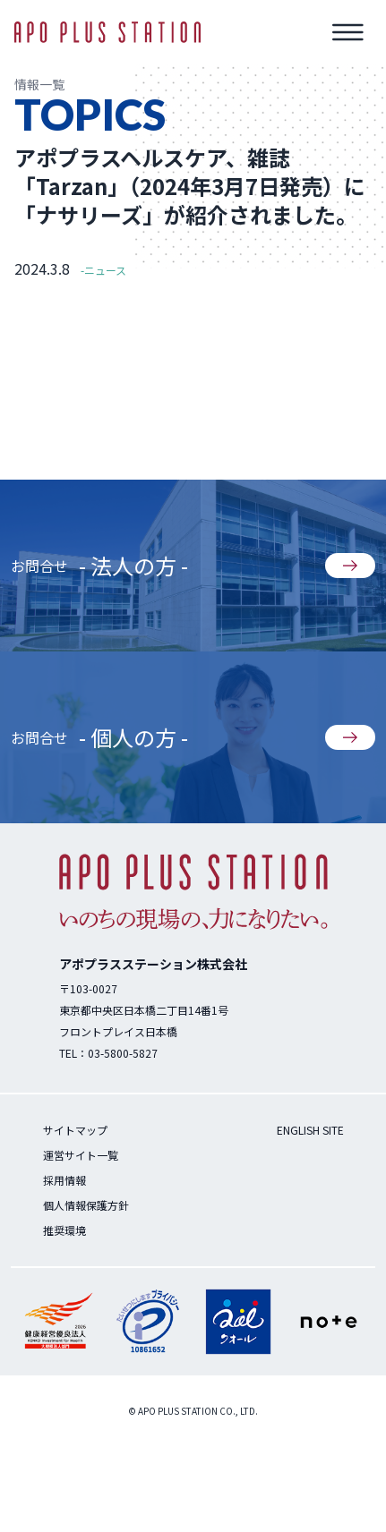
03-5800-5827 (123, 1052)
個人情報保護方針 (86, 1205)
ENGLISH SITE (310, 1129)
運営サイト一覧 (80, 1154)
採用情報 (64, 1179)
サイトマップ (75, 1129)
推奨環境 (64, 1230)
